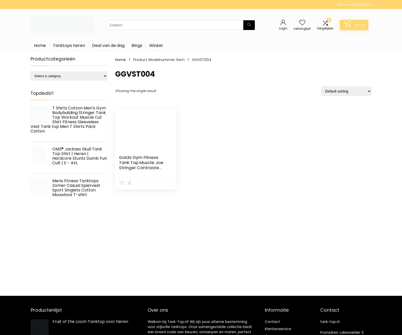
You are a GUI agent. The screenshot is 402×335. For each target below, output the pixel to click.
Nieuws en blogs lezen (354, 4)
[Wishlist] (302, 23)
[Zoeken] (249, 25)
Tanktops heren (69, 45)
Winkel (156, 45)
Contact (272, 321)
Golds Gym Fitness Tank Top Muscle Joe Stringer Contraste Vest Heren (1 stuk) (141, 165)
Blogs (137, 45)
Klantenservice (278, 328)
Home (40, 45)
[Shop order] (346, 91)
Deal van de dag (108, 45)
